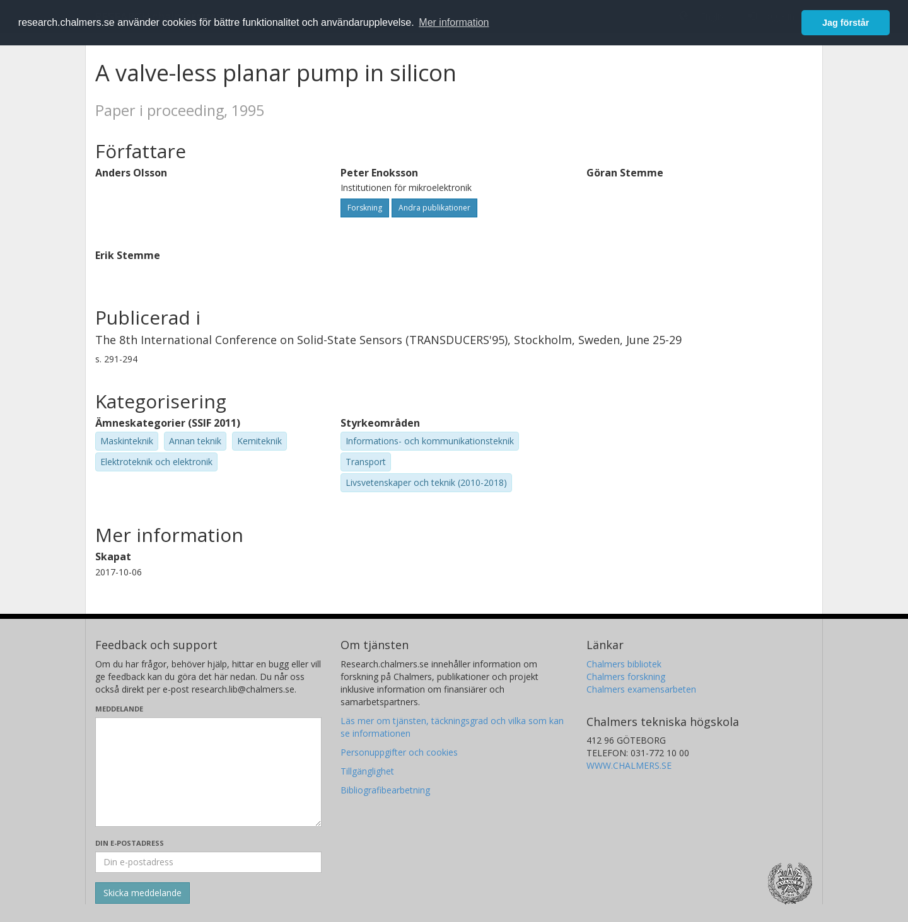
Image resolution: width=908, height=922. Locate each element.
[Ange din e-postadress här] (208, 862)
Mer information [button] (454, 22)
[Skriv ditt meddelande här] (208, 772)
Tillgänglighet (367, 771)
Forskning (364, 207)
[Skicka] (142, 893)
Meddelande (119, 708)
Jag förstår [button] (845, 23)
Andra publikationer (434, 207)
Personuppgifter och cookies (399, 752)
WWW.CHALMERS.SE (629, 765)
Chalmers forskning (625, 677)
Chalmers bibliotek (623, 664)
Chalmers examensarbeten (641, 689)
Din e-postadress (129, 843)
